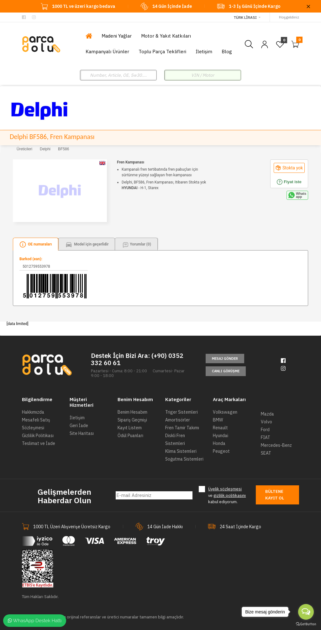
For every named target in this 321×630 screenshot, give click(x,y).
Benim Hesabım (132, 412)
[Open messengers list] (306, 612)
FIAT (265, 437)
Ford (265, 429)
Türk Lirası (245, 17)
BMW (218, 420)
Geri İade (79, 425)
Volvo (266, 422)
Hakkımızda (33, 412)
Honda (219, 443)
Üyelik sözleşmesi (225, 489)
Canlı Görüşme (225, 371)
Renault (220, 428)
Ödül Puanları (130, 435)
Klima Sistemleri (181, 451)
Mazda (267, 414)
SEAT (266, 453)
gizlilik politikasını (229, 495)
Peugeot (221, 451)
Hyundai (220, 435)
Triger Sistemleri (181, 412)
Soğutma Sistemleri (184, 459)
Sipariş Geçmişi (132, 420)
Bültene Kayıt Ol (274, 495)
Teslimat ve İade (38, 443)
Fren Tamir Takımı (182, 428)
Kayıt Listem (130, 428)
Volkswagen (225, 412)
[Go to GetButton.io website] (306, 624)
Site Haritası (82, 433)
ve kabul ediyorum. (227, 495)
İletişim (77, 418)
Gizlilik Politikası (38, 435)
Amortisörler (177, 420)
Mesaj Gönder (225, 358)
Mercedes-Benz (276, 445)
